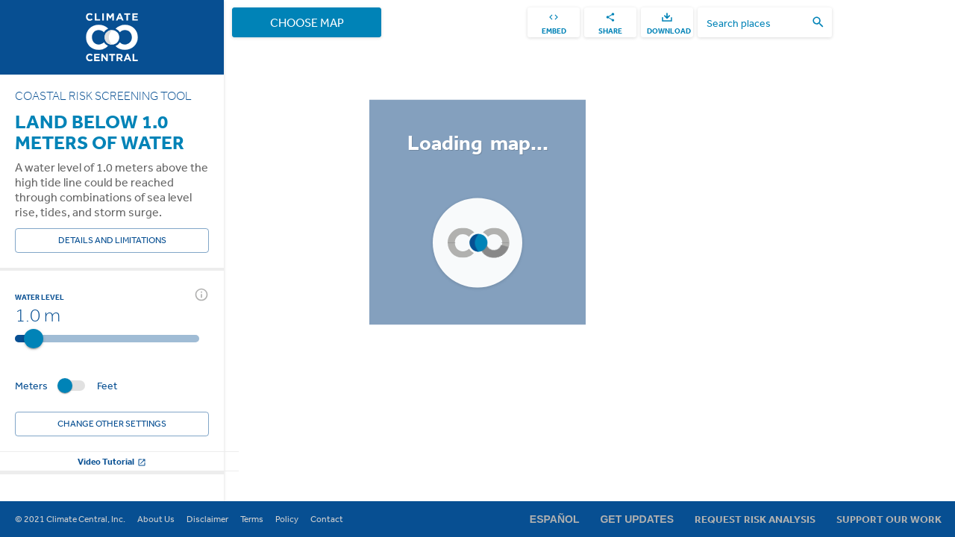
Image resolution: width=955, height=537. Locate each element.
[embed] (553, 22)
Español (555, 519)
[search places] (756, 23)
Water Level (39, 297)
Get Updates (637, 519)
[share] (610, 22)
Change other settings (112, 424)
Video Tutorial (112, 461)
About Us (156, 519)
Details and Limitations (112, 240)
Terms (251, 519)
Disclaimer (207, 519)
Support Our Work (889, 519)
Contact (326, 519)
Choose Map (307, 22)
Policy (286, 519)
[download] (667, 22)
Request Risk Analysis (755, 519)
